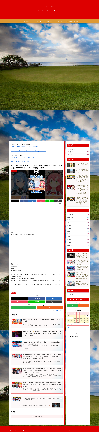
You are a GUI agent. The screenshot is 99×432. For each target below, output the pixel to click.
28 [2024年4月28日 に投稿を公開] (87, 322)
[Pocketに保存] (41, 201)
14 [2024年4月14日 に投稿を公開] (87, 318)
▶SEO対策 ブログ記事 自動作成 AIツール (22, 161)
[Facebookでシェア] (24, 201)
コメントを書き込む (36, 416)
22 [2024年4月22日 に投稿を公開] (68, 322)
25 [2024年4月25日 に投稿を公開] (78, 322)
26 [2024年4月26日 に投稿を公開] (81, 322)
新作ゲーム (79, 155)
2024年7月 (78, 228)
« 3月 (68, 328)
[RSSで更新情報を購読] (50, 307)
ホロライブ (13, 292)
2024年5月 (78, 234)
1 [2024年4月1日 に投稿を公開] (68, 315)
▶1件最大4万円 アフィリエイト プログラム (22, 157)
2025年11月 (78, 214)
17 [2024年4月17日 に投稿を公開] (75, 320)
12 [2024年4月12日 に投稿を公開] (81, 318)
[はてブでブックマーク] (32, 201)
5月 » (72, 328)
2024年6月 (78, 231)
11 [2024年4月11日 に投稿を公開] (78, 318)
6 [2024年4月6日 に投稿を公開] (84, 315)
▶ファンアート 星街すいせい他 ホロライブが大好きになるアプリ (28, 151)
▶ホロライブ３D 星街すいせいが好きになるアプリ (24, 146)
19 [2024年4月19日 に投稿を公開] (81, 320)
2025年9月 (78, 220)
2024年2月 (78, 242)
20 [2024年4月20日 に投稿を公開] (84, 320)
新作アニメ (79, 152)
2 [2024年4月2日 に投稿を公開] (71, 315)
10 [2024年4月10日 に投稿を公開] (75, 318)
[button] (58, 201)
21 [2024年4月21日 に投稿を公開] (87, 320)
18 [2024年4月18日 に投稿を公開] (78, 320)
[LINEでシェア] (49, 201)
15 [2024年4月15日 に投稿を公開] (68, 320)
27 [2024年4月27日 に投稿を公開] (84, 322)
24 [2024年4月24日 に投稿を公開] (75, 322)
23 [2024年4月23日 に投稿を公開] (71, 322)
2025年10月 (78, 217)
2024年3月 (78, 239)
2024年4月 (78, 237)
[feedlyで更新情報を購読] (23, 307)
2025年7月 (78, 225)
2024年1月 (78, 245)
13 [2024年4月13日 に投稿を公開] (84, 318)
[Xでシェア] (15, 201)
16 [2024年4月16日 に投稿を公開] (71, 320)
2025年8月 (78, 223)
